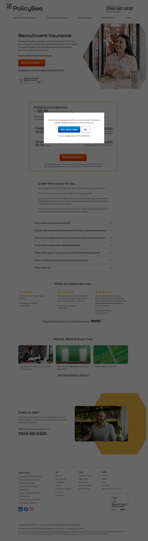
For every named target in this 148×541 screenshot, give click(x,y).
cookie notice (70, 136)
